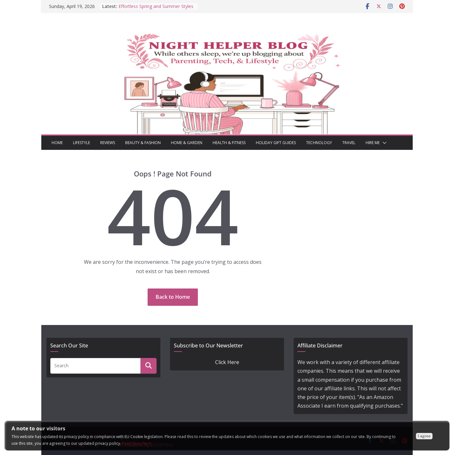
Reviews (107, 142)
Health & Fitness (229, 142)
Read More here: (137, 443)
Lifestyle (81, 142)
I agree (424, 436)
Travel (348, 142)
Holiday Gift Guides (276, 142)
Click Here (227, 362)
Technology (319, 142)
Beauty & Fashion (143, 142)
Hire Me (373, 142)
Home (57, 142)
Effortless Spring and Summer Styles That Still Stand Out (155, 9)
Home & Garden (186, 142)
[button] (383, 143)
